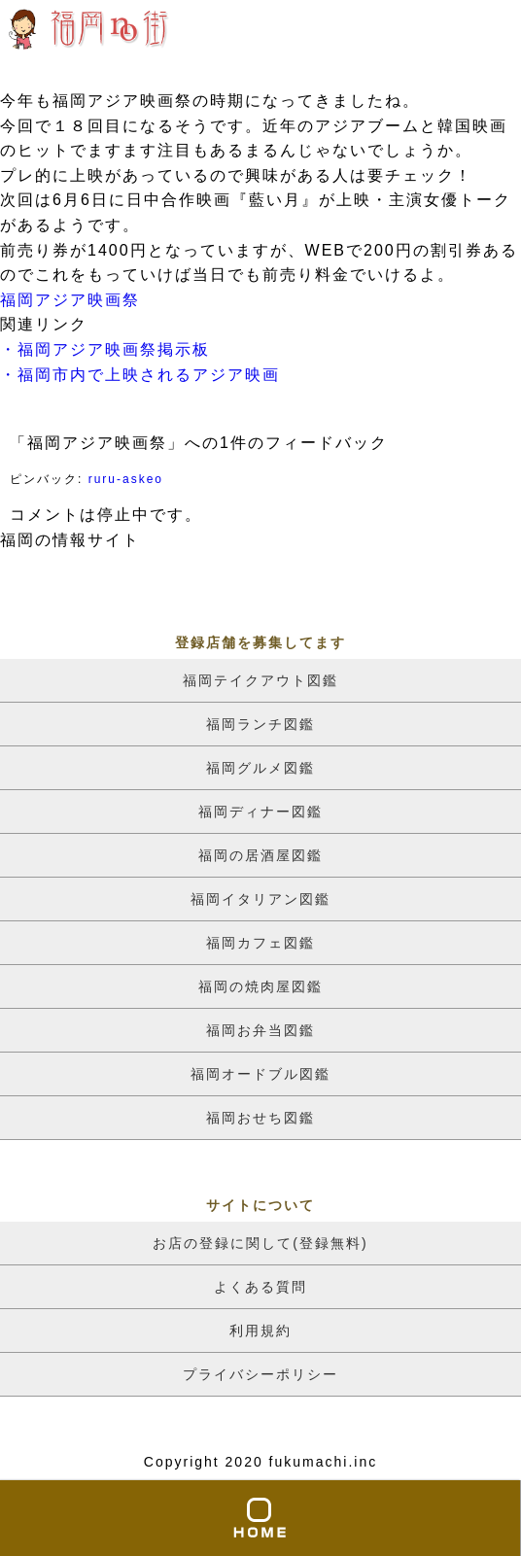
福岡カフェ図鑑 (260, 943)
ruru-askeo (125, 479)
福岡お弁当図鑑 (260, 1030)
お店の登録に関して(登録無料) (260, 1243)
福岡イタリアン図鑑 (260, 899)
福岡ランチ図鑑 (260, 724)
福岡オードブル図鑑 (260, 1074)
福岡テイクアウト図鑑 (260, 680)
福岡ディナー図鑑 (260, 811)
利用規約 (260, 1330)
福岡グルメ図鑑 (260, 768)
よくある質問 (260, 1287)
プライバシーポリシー (260, 1374)
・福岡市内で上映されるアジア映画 (140, 374)
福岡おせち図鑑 (260, 1117)
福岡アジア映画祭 (70, 300)
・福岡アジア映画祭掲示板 (105, 349)
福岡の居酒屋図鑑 (260, 855)
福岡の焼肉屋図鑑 (260, 986)
